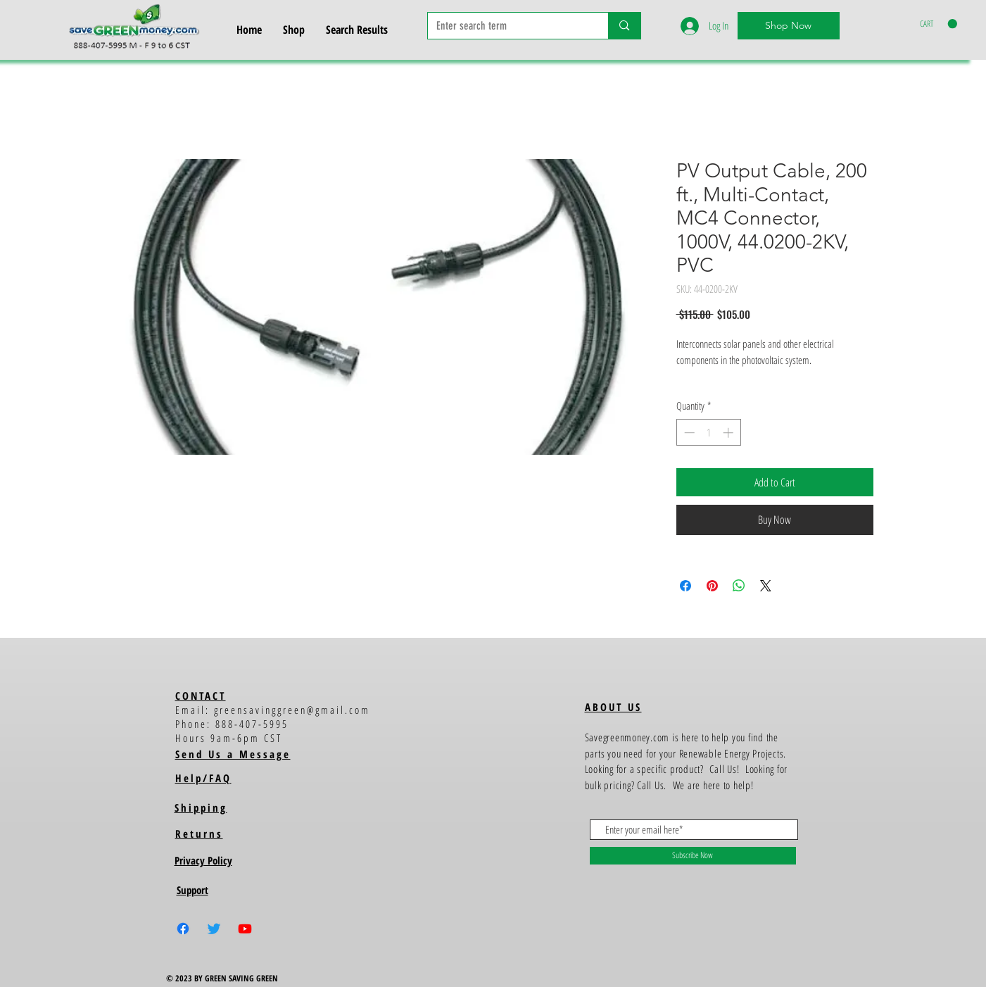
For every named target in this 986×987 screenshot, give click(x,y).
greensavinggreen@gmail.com (292, 710)
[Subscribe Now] (693, 856)
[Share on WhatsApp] (739, 585)
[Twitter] (214, 928)
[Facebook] (183, 928)
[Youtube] (245, 928)
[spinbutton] (708, 433)
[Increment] (729, 433)
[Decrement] (687, 433)
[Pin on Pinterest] (712, 585)
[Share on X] (765, 585)
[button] (938, 24)
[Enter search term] (507, 26)
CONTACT (200, 696)
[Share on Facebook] (685, 585)
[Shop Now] (789, 25)
